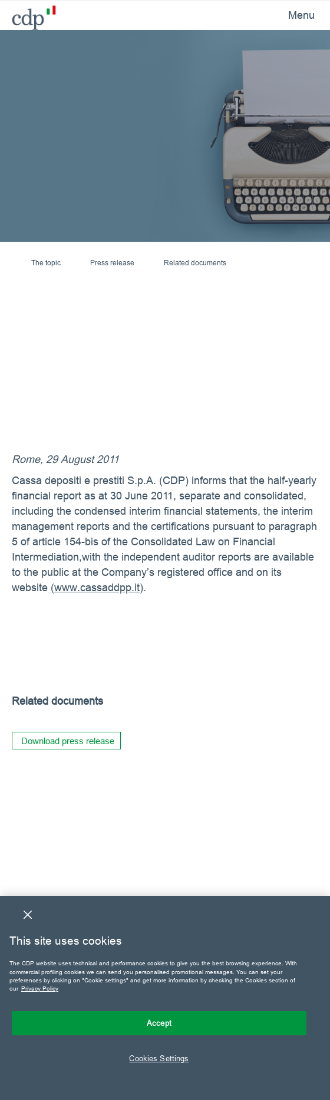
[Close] (28, 915)
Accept (159, 1023)
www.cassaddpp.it (97, 587)
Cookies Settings (159, 1058)
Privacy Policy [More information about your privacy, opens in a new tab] (39, 988)
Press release (112, 262)
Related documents (195, 262)
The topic (46, 262)
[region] (165, 998)
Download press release (67, 741)
